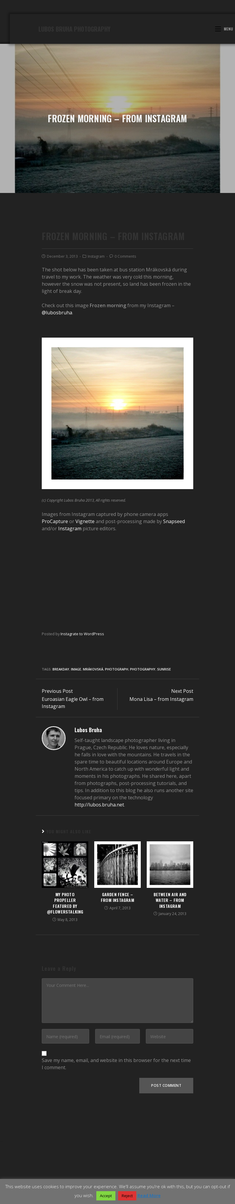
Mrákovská (93, 759)
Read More (149, 1195)
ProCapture (55, 611)
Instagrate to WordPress (82, 724)
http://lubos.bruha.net (99, 895)
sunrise (164, 759)
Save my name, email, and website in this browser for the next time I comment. (116, 1154)
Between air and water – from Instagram (170, 990)
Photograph (116, 759)
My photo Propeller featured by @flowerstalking (65, 993)
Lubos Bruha (88, 820)
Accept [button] (106, 1195)
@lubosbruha (57, 403)
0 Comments (125, 346)
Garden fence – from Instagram (117, 987)
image (76, 759)
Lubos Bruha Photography (75, 74)
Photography (142, 759)
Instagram (96, 346)
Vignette (85, 611)
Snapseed (174, 611)
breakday (60, 759)
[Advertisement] (117, 671)
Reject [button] (127, 1195)
